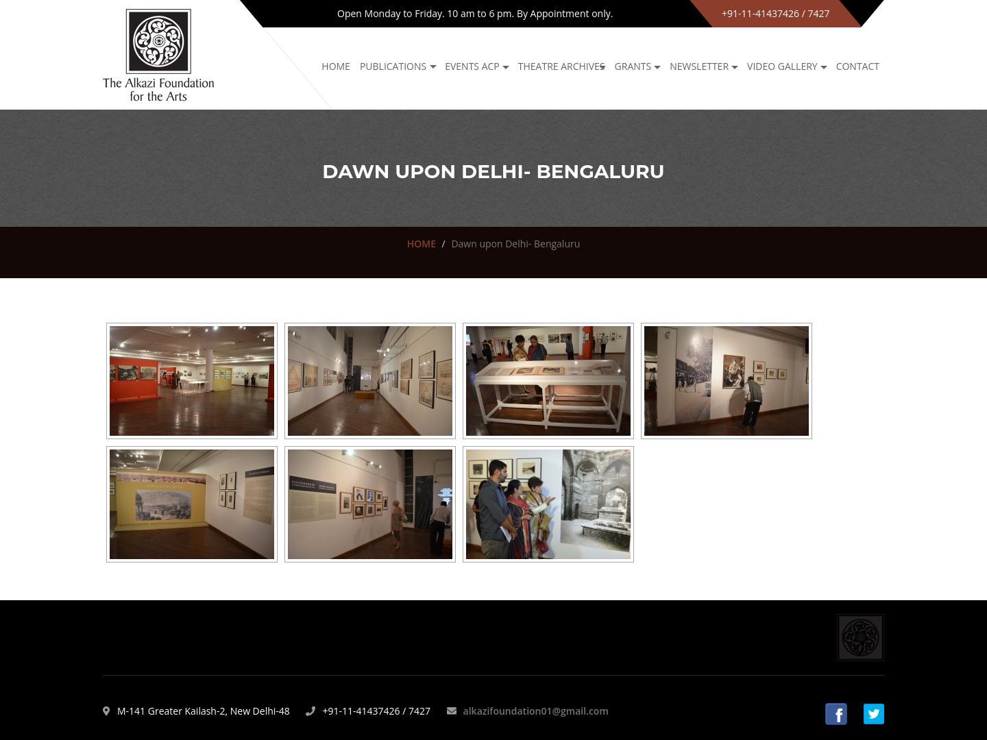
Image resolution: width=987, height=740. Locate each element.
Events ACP (472, 66)
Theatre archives (561, 66)
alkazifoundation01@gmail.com (536, 710)
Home (335, 66)
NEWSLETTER (699, 66)
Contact (857, 66)
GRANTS (633, 66)
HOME (421, 243)
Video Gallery (782, 66)
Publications (393, 66)
